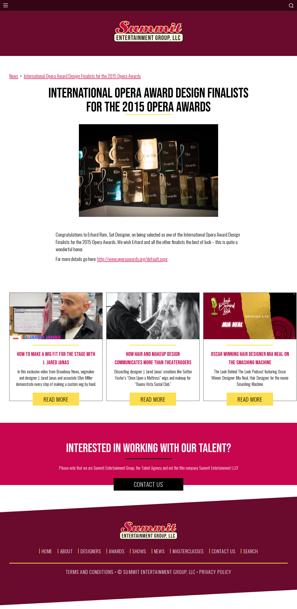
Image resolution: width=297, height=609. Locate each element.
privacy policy (215, 571)
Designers (91, 551)
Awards (116, 551)
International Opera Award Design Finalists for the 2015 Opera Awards (82, 75)
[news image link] (56, 316)
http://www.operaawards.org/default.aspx (132, 258)
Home (47, 551)
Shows (139, 551)
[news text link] (56, 358)
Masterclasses (188, 551)
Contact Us (148, 484)
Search (250, 551)
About (66, 551)
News (13, 75)
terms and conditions (89, 571)
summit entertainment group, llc (159, 571)
